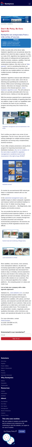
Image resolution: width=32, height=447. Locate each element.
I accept (21, 431)
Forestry (3, 373)
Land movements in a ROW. (9, 257)
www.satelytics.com (16, 293)
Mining (3, 370)
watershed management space (14, 198)
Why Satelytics (7, 377)
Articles (3, 391)
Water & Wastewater (6, 368)
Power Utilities (5, 366)
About (3, 398)
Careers (3, 413)
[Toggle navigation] (29, 4)
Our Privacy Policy (10, 431)
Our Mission (4, 401)
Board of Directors (6, 410)
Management (4, 408)
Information (4, 393)
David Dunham (5, 320)
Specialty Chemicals (6, 375)
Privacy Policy (4, 415)
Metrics (3, 380)
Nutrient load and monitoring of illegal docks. (14, 241)
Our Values (4, 406)
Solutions (5, 358)
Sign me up (16, 338)
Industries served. (7, 184)
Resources (5, 388)
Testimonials (4, 385)
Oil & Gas (3, 361)
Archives (3, 395)
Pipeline (3, 363)
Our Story (3, 403)
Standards (3, 383)
